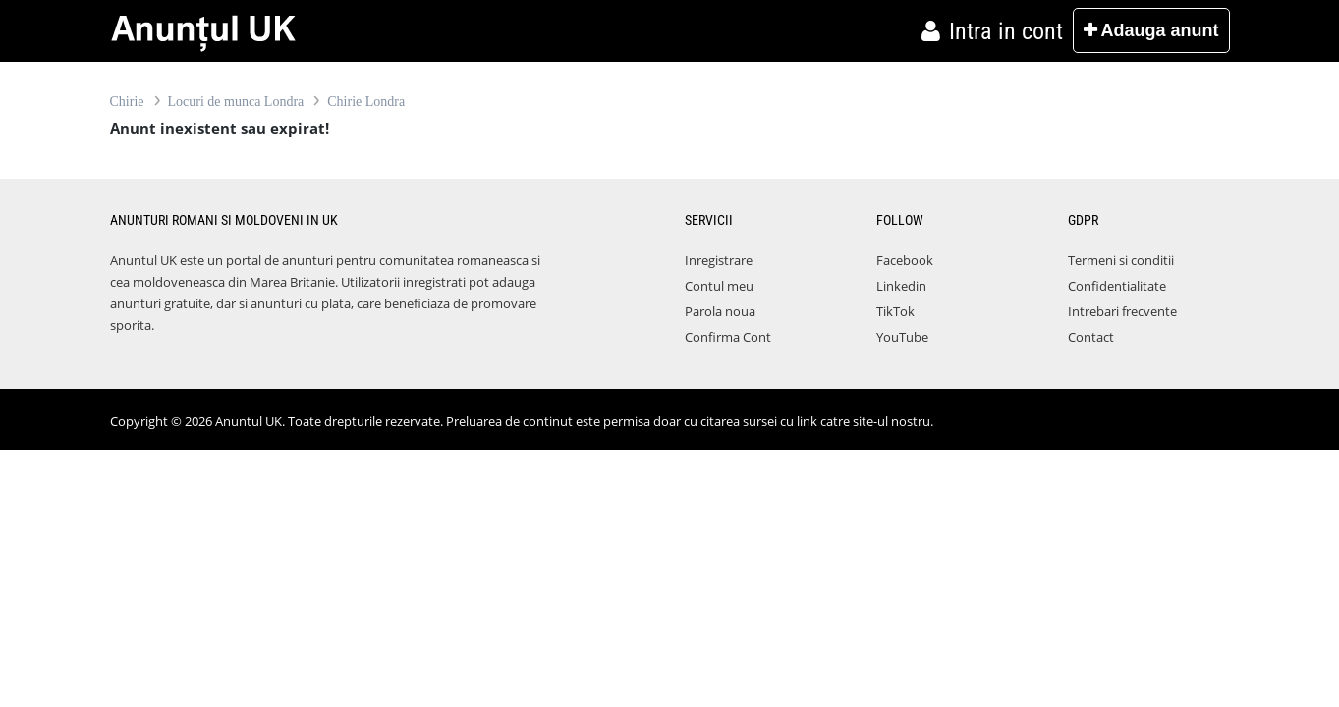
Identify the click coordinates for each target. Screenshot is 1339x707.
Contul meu (719, 286)
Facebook (904, 260)
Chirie (127, 101)
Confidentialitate (1117, 286)
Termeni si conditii (1121, 260)
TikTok (895, 311)
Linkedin (901, 286)
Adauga (1151, 30)
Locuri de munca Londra (236, 101)
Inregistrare (719, 260)
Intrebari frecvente (1122, 311)
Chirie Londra (366, 101)
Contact (1091, 337)
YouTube (902, 337)
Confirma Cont (728, 337)
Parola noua (720, 311)
